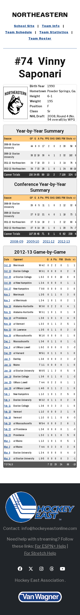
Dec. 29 (7, 353)
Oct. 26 (7, 283)
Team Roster (40, 39)
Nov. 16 (7, 318)
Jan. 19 (7, 376)
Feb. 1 (7, 394)
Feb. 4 (7, 400)
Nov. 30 (7, 335)
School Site (24, 26)
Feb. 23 (7, 435)
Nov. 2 (7, 294)
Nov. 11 (7, 312)
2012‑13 (64, 241)
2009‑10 (33, 241)
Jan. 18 (7, 370)
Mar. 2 (7, 447)
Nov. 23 (7, 329)
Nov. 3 (7, 300)
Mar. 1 (7, 441)
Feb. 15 (7, 411)
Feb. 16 (7, 417)
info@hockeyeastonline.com (49, 528)
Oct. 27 (7, 288)
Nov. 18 (7, 324)
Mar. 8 (7, 452)
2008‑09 (16, 241)
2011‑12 (49, 241)
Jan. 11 (7, 365)
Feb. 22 (7, 429)
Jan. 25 (7, 382)
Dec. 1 (7, 341)
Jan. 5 (7, 359)
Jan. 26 (7, 388)
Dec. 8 (7, 347)
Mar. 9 (7, 458)
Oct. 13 (7, 271)
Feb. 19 (7, 423)
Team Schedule (18, 32)
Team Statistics (53, 32)
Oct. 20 (7, 277)
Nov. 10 (7, 306)
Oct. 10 (7, 265)
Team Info (51, 26)
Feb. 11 (7, 406)
